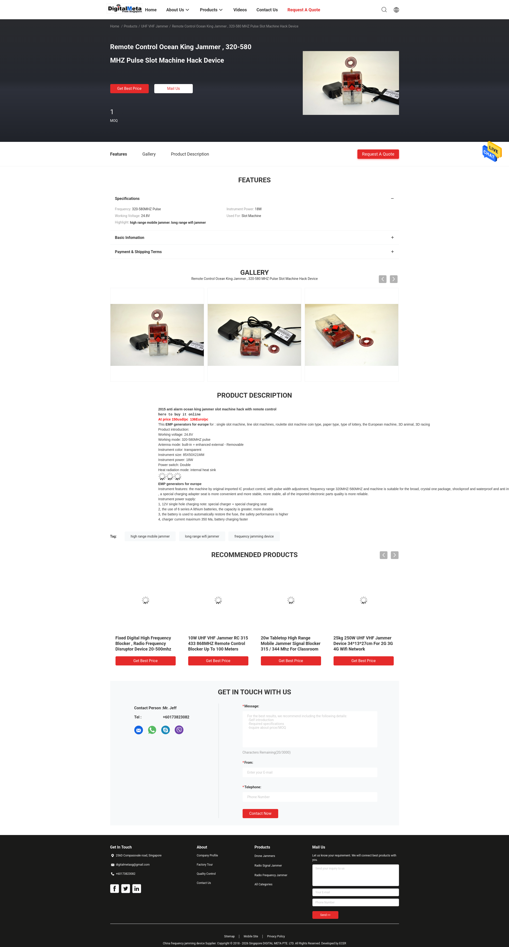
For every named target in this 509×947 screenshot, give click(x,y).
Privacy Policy (276, 931)
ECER (342, 938)
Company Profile (207, 850)
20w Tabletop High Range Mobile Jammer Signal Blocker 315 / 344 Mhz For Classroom (291, 638)
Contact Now (260, 808)
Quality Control (206, 868)
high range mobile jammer (150, 531)
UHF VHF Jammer (154, 26)
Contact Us (204, 878)
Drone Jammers (265, 851)
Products (130, 26)
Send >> (325, 910)
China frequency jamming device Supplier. (190, 938)
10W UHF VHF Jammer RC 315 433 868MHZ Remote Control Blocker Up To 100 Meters (218, 638)
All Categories (263, 879)
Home (114, 26)
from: (249, 757)
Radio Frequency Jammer (271, 870)
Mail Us (173, 88)
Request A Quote (378, 153)
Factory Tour (205, 859)
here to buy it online (179, 414)
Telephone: (253, 782)
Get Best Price (129, 88)
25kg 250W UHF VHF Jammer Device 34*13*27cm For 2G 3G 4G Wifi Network (363, 638)
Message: (252, 701)
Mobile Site (251, 931)
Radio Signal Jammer (268, 860)
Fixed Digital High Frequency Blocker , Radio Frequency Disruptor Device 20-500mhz (143, 638)
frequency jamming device (254, 531)
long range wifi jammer (202, 531)
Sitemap (229, 931)
